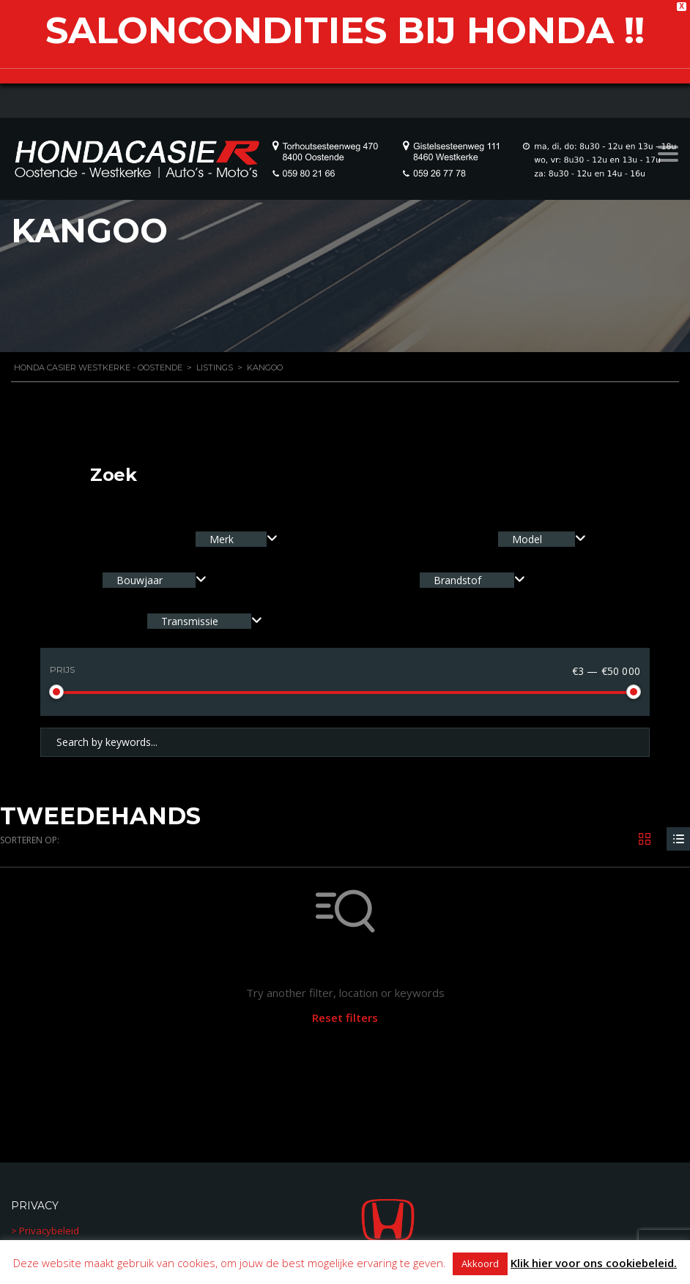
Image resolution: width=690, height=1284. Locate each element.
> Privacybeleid (45, 1230)
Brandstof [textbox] (457, 580)
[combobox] (237, 539)
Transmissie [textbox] (189, 621)
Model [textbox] (527, 539)
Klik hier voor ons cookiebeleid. (594, 1262)
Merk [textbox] (222, 539)
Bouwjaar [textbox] (140, 580)
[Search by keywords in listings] (345, 742)
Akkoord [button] (480, 1263)
